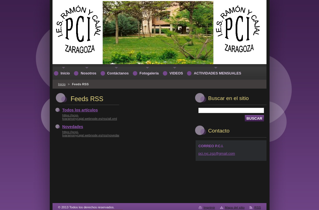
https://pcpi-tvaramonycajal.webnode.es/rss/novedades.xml (95, 133)
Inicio (62, 84)
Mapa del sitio (235, 207)
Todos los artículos (80, 110)
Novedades (72, 126)
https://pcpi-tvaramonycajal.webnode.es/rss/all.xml (89, 117)
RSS (257, 207)
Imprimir (209, 207)
